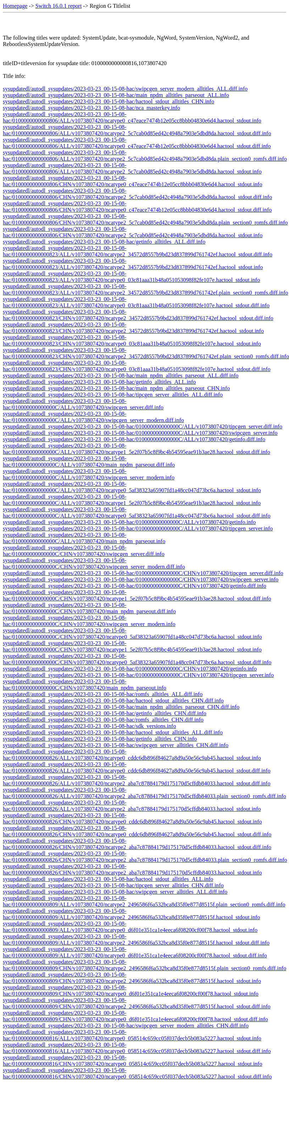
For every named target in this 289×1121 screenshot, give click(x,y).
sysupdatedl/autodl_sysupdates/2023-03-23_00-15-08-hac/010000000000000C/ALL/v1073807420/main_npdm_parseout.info (84, 538)
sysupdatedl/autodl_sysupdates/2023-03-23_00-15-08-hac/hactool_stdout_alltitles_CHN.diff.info (113, 701)
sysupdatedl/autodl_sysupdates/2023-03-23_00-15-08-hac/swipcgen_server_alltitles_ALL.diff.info (115, 892)
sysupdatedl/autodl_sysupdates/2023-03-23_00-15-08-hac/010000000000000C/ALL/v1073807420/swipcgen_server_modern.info (88, 474)
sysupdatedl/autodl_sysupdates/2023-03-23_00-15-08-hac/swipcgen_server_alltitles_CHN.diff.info (115, 745)
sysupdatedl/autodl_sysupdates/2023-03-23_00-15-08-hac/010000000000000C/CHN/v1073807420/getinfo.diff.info (134, 586)
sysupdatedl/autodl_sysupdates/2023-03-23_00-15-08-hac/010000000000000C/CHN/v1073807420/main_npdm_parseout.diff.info (89, 608)
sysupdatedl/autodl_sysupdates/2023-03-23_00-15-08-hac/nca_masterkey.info (91, 108)
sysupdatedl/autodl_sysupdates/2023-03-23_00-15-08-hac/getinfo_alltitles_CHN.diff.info (104, 713)
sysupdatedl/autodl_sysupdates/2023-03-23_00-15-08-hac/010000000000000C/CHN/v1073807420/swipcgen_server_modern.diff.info (94, 563)
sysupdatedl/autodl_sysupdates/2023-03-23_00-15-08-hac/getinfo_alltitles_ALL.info (99, 382)
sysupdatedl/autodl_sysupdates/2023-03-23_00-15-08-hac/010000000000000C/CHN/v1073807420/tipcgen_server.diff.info (143, 573)
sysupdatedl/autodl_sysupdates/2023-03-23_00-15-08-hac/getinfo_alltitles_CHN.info (100, 739)
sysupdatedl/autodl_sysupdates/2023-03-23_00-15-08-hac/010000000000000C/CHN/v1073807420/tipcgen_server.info (138, 675)
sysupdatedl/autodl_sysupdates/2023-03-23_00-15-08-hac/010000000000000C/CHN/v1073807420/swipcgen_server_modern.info (89, 621)
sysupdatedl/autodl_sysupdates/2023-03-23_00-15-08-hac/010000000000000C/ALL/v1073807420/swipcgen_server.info (140, 433)
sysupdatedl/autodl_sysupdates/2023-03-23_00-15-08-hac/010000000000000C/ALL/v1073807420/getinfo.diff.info (134, 439)
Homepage (15, 6)
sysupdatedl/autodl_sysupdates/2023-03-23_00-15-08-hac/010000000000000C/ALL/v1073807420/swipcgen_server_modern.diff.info (93, 417)
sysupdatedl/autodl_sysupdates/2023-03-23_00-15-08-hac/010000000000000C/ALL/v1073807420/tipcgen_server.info (138, 528)
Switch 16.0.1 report (58, 6)
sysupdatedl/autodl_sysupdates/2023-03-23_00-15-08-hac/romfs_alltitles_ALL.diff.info (102, 694)
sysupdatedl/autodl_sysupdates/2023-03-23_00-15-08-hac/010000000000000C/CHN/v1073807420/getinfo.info (130, 669)
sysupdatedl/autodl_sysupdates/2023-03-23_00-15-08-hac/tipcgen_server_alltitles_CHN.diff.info (113, 885)
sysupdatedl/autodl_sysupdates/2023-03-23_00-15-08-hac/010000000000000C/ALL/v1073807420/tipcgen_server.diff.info (142, 426)
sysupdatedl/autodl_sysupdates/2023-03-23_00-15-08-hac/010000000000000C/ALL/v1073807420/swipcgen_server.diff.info (83, 404)
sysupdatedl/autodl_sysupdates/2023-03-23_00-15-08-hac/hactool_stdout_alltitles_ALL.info (108, 879)
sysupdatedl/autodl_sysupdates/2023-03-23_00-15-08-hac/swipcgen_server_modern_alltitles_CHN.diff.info (126, 1026)
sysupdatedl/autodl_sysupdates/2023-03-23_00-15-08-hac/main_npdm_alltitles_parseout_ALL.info (116, 95)
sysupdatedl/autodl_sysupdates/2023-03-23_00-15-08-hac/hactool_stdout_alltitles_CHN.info (108, 101)
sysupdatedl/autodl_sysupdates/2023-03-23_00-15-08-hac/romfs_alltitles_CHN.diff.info (103, 720)
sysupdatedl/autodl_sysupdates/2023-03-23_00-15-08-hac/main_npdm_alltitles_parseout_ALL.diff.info (120, 375)
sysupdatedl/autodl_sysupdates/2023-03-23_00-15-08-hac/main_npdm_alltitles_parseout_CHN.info (116, 388)
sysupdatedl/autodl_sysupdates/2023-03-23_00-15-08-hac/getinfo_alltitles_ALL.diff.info (104, 242)
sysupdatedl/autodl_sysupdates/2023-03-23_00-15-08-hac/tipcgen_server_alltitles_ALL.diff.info (113, 395)
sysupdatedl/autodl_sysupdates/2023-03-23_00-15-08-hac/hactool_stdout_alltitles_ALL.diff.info (113, 732)
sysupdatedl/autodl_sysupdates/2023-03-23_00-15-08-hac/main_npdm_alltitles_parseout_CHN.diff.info (121, 707)
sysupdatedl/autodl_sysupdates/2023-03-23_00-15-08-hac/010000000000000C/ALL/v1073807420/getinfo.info (129, 522)
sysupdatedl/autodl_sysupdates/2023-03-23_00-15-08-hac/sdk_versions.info (89, 726)
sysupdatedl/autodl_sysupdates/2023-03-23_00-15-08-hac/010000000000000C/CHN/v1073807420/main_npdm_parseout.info (84, 684)
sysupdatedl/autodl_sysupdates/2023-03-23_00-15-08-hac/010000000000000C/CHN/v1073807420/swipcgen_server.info (140, 579)
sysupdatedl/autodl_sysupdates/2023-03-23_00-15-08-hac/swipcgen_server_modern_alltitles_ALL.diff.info (125, 89)
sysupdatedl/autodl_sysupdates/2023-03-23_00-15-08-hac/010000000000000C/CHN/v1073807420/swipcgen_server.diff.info (84, 551)
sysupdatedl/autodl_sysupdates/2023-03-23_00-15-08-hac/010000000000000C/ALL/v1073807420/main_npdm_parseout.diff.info (89, 461)
